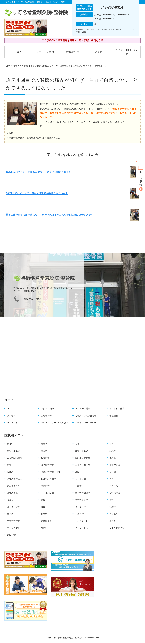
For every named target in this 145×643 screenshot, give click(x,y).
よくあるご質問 (116, 408)
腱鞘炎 (44, 444)
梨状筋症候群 (47, 465)
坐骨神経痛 (114, 465)
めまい (10, 444)
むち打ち (113, 486)
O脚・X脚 (11, 535)
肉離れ (10, 472)
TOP (18, 52)
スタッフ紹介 (47, 408)
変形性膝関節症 (82, 493)
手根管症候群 (13, 521)
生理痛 (112, 458)
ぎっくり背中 (13, 507)
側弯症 (44, 514)
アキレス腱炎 (13, 528)
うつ (77, 444)
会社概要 (113, 415)
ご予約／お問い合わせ (127, 52)
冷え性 (44, 451)
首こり (112, 444)
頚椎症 (44, 528)
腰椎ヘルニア (81, 451)
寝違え (10, 500)
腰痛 (111, 500)
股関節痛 (45, 458)
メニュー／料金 (45, 52)
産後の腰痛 (114, 493)
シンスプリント (82, 521)
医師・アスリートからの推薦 (55, 422)
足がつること (13, 486)
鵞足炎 (10, 514)
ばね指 (112, 472)
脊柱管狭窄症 (81, 500)
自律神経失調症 (48, 479)
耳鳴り (78, 472)
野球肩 (112, 451)
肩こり (112, 479)
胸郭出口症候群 (82, 458)
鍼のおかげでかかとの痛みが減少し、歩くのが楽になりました (40, 172)
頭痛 (43, 500)
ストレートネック (83, 528)
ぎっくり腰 (80, 507)
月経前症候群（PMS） (52, 472)
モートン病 (80, 479)
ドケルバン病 (47, 493)
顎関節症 (45, 486)
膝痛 (43, 507)
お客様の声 (72, 52)
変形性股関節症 (116, 528)
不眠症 (78, 486)
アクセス (100, 52)
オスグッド (114, 521)
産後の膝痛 (12, 493)
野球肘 (112, 507)
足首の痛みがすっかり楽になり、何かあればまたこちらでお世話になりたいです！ (50, 214)
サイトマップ (13, 422)
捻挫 (9, 465)
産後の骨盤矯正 (14, 479)
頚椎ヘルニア (13, 451)
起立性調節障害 (14, 458)
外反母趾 (113, 514)
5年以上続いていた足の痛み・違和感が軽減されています (37, 193)
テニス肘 (79, 514)
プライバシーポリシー (85, 422)
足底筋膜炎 (46, 521)
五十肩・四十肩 (82, 465)
